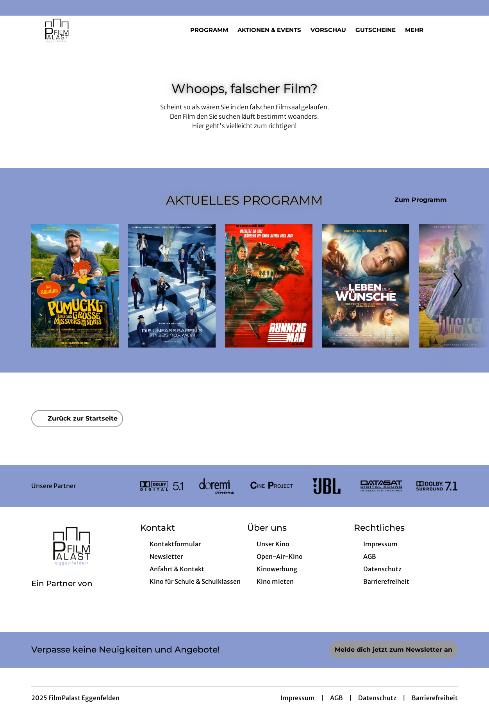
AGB (336, 698)
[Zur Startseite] (86, 29)
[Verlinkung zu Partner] (161, 486)
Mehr (419, 30)
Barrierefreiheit (435, 698)
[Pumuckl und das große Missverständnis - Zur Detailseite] (75, 286)
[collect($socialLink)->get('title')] (14, 8)
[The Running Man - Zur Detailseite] (268, 286)
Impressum (297, 698)
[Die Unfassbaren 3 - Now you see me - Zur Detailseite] (172, 286)
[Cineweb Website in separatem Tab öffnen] (62, 593)
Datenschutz (377, 698)
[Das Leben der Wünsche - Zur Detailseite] (365, 286)
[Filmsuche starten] (450, 29)
